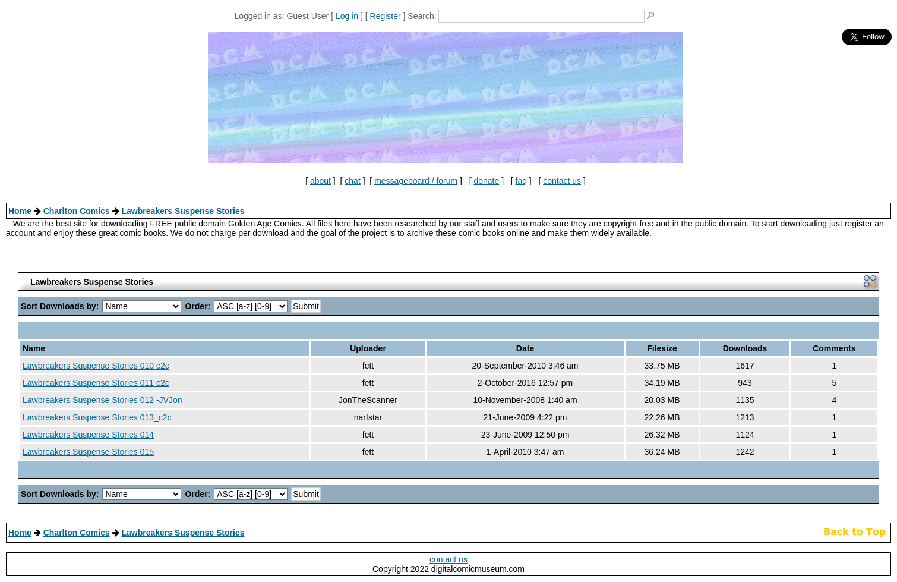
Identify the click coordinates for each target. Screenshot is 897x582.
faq (521, 180)
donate (486, 180)
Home (19, 211)
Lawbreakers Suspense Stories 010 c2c (96, 365)
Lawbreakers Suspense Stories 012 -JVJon (102, 400)
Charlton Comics (76, 211)
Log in (347, 16)
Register (385, 16)
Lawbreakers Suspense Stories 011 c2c (96, 383)
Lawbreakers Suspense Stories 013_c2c (97, 417)
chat (352, 180)
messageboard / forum (415, 180)
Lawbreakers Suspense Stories (182, 211)
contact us (562, 180)
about (320, 180)
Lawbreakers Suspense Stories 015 (88, 452)
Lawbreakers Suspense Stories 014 (88, 434)
